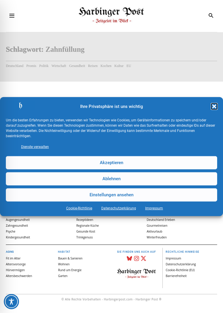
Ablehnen (111, 178)
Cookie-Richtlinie (79, 208)
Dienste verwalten (35, 147)
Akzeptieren (111, 162)
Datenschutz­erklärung (118, 208)
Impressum (154, 208)
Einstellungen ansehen (111, 194)
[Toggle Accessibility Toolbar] (11, 302)
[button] (214, 106)
